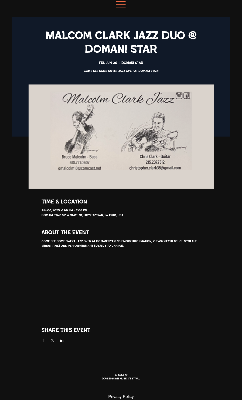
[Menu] (121, 4)
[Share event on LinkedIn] (62, 340)
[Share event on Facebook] (43, 340)
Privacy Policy (121, 396)
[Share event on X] (52, 340)
